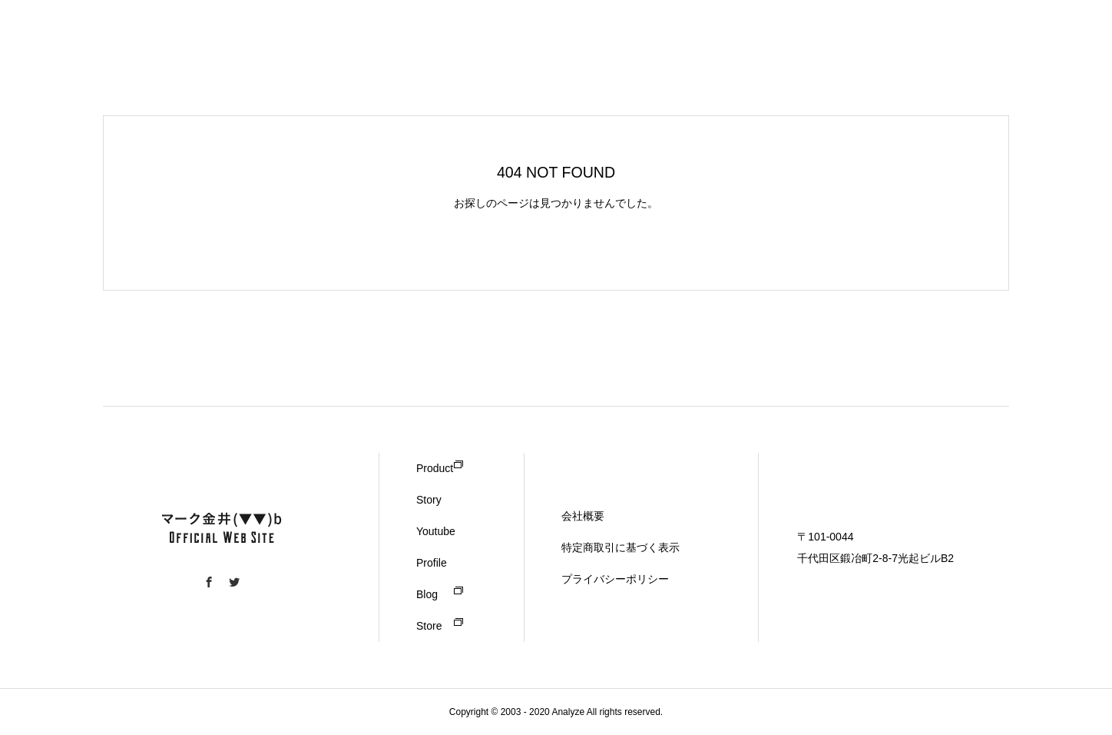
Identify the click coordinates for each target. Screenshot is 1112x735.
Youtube (435, 531)
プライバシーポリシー (615, 579)
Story (429, 500)
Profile (431, 563)
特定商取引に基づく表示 (620, 547)
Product (434, 468)
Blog (427, 594)
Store (429, 626)
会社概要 (582, 516)
